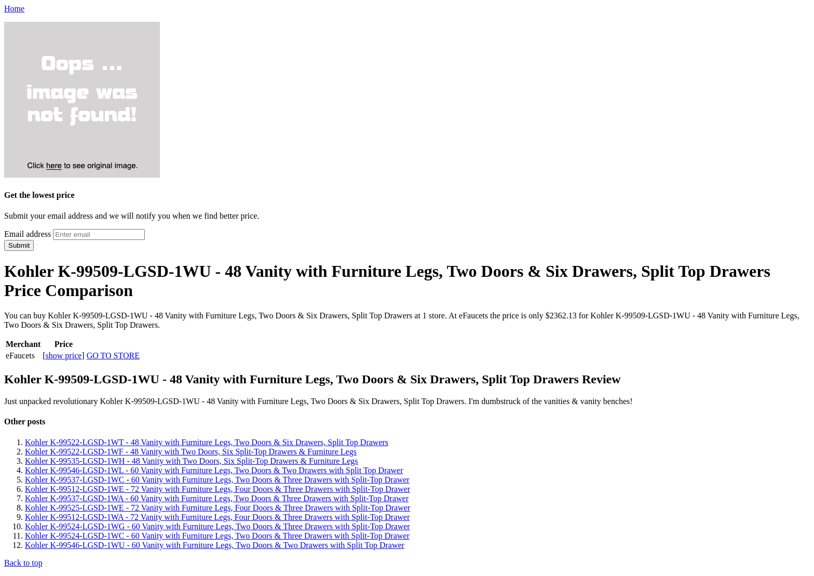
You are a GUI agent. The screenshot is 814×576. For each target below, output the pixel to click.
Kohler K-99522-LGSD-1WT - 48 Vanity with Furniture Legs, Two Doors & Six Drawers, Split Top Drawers (206, 442)
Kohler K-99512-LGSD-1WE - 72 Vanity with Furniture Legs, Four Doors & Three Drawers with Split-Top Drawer (217, 489)
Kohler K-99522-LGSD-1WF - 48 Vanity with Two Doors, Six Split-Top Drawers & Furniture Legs (191, 451)
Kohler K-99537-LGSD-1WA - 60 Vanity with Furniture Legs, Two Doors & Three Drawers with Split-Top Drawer (217, 498)
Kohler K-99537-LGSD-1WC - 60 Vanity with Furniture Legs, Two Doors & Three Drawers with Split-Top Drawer (217, 479)
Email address (27, 234)
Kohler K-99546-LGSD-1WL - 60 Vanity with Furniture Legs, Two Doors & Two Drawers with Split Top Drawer (214, 470)
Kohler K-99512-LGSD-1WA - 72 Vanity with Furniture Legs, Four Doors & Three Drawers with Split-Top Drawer (217, 517)
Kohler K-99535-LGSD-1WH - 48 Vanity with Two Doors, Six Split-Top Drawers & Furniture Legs (191, 461)
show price (64, 355)
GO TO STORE (113, 355)
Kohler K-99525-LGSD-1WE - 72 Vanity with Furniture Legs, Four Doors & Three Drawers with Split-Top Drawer (217, 507)
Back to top (23, 562)
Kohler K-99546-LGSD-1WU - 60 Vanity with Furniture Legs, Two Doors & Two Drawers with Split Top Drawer (214, 545)
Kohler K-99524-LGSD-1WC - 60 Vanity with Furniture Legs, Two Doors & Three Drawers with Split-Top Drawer (217, 535)
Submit (19, 245)
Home (14, 8)
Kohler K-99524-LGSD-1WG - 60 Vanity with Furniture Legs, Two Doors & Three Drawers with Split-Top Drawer (217, 526)
